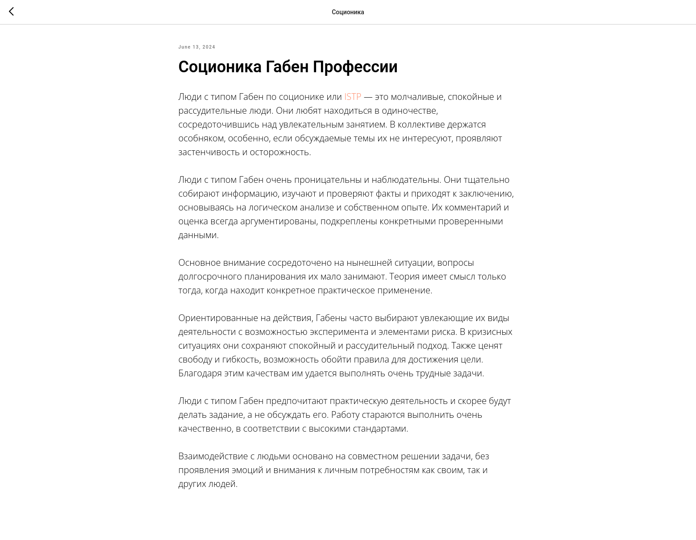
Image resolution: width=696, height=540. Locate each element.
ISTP (352, 97)
